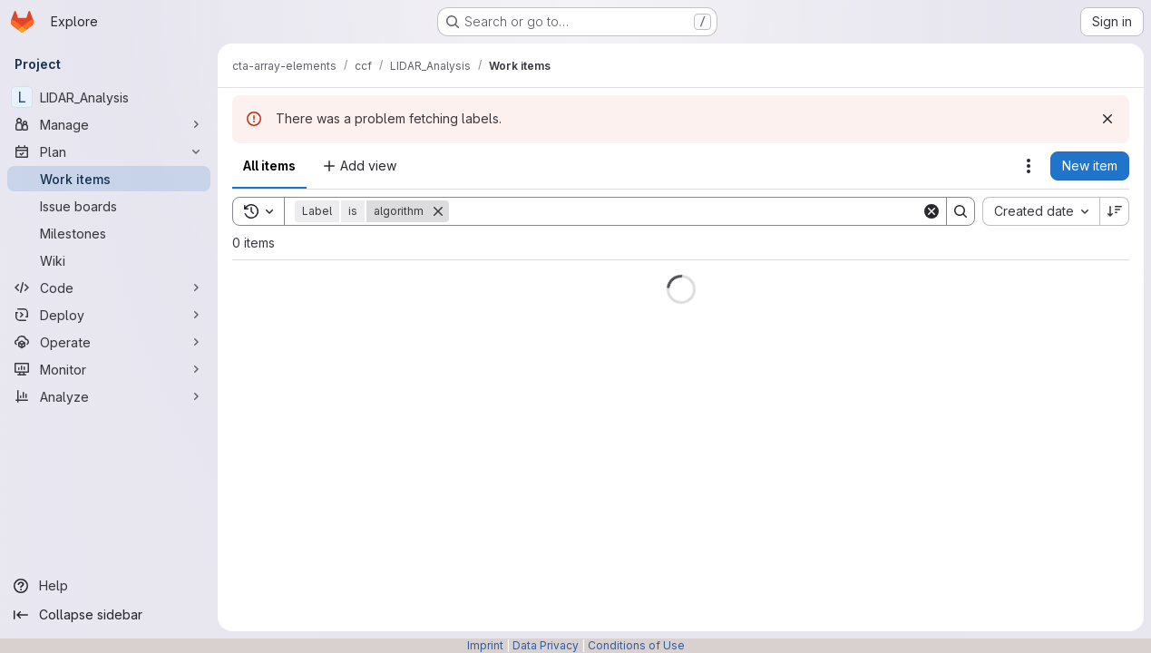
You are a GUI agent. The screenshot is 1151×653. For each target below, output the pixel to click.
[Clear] (931, 211)
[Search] (685, 211)
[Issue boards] (108, 206)
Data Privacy (545, 645)
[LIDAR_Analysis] (108, 97)
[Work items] (108, 178)
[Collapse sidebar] (108, 615)
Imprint (485, 645)
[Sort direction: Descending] (1114, 211)
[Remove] (438, 211)
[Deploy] (108, 314)
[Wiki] (108, 260)
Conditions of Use (636, 645)
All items (269, 165)
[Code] (108, 287)
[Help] (108, 586)
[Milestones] (108, 233)
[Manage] (108, 124)
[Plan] (108, 151)
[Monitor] (108, 369)
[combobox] (1040, 211)
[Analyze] (108, 396)
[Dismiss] (1107, 119)
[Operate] (108, 342)
